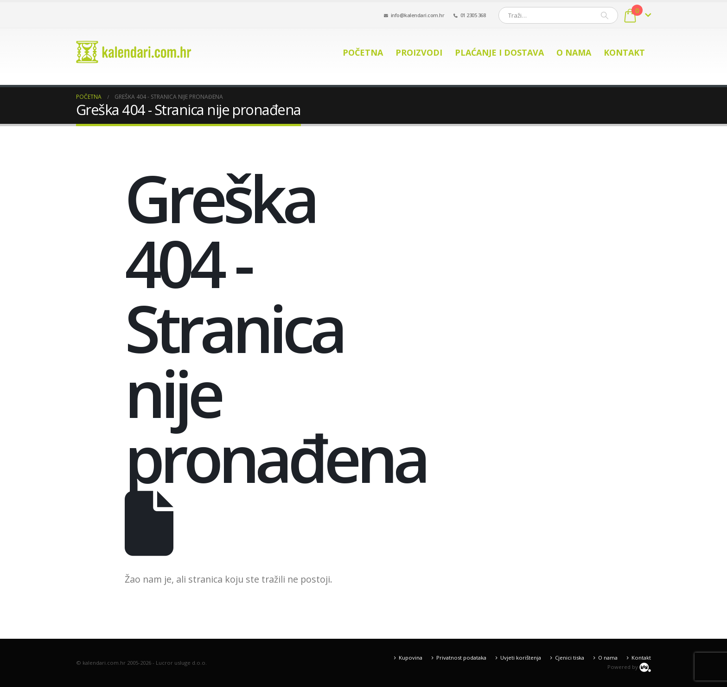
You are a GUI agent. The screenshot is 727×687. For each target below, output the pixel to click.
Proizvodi (418, 52)
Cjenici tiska (569, 657)
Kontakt (624, 52)
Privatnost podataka (461, 657)
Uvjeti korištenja (520, 657)
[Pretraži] (605, 15)
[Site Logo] (134, 52)
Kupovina (410, 657)
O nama (573, 52)
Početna (363, 52)
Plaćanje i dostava (499, 52)
